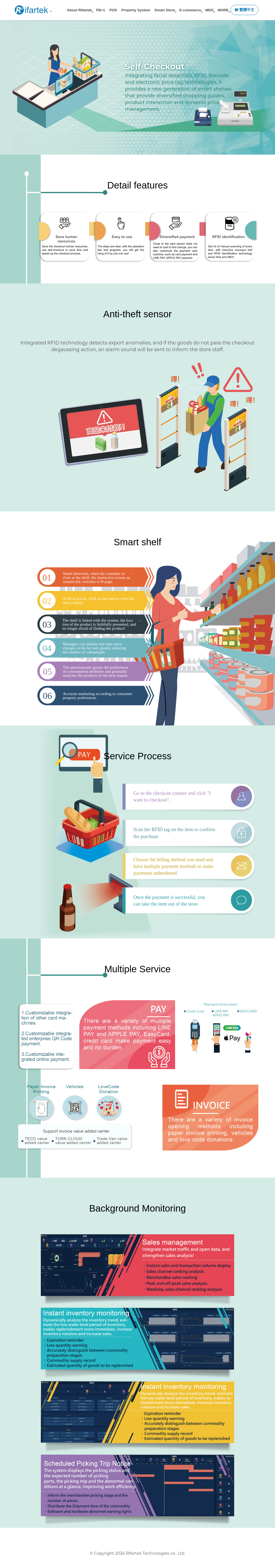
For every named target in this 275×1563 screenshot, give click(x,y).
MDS (209, 10)
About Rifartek (79, 10)
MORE (223, 10)
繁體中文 (245, 10)
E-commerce (190, 10)
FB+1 (100, 10)
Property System (135, 10)
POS (113, 10)
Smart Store (164, 10)
